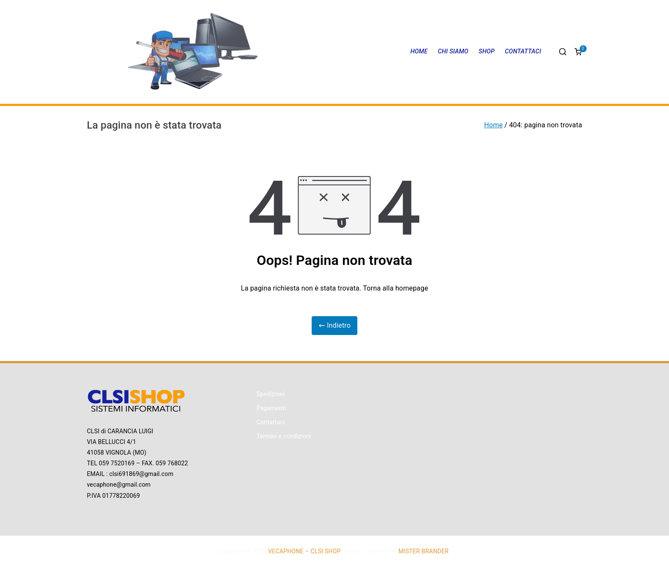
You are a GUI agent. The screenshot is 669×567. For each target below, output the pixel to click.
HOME (418, 51)
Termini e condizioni (284, 436)
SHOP (487, 51)
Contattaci (271, 422)
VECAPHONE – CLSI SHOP (304, 551)
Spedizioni (271, 394)
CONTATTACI (523, 51)
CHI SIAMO (453, 51)
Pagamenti (271, 408)
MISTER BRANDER (423, 551)
